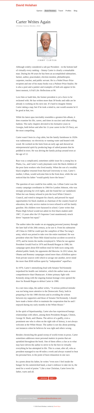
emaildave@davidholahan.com (49, 398)
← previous (42, 378)
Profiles (68, 11)
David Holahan (26, 5)
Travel (60, 11)
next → (53, 378)
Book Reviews (50, 11)
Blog (75, 11)
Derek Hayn (57, 406)
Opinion (39, 11)
